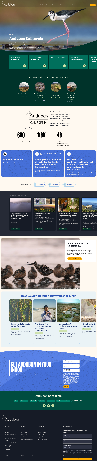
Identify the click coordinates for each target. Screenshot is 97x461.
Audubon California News (77, 59)
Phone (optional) (67, 369)
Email (65, 360)
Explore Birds (55, 5)
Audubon (8, 3)
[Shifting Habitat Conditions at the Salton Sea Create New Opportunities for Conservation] (48, 163)
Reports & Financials (10, 440)
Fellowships (24, 432)
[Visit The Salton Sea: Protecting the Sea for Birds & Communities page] (44, 321)
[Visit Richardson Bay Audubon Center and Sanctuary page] (71, 92)
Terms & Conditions (70, 383)
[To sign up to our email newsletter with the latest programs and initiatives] (71, 361)
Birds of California (58, 58)
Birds (16, 400)
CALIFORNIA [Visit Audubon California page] (15, 228)
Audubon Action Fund (10, 442)
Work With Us (24, 430)
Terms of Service (76, 374)
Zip (64, 365)
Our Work (42, 5)
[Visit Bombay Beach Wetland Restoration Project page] (68, 321)
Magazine (88, 1)
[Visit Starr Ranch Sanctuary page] (55, 92)
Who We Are (8, 430)
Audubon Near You (42, 430)
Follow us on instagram (52, 405)
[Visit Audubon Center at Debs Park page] (40, 92)
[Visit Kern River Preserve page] (24, 92)
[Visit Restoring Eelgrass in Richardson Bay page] (20, 321)
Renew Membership (42, 439)
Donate (93, 5)
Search (80, 5)
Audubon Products (42, 432)
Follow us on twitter (48, 405)
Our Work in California (16, 59)
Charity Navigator (8, 448)
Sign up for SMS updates (27, 439)
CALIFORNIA (15, 328)
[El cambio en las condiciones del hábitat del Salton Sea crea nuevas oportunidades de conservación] (80, 163)
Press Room (24, 434)
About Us (48, 5)
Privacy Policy (68, 374)
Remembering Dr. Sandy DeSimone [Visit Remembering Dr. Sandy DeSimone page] (44, 214)
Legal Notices (22, 455)
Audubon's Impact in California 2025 (77, 244)
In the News (51, 400)
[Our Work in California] (16, 163)
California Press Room (63, 400)
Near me (86, 5)
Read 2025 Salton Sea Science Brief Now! (50, 154)
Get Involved (63, 5)
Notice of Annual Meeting (11, 438)
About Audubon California (37, 59)
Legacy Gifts (41, 437)
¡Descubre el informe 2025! (80, 154)
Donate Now (41, 434)
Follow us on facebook (44, 405)
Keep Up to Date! (26, 184)
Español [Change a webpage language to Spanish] (93, 1)
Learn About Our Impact (75, 258)
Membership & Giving (72, 5)
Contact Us (24, 437)
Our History (7, 432)
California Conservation (15, 154)
